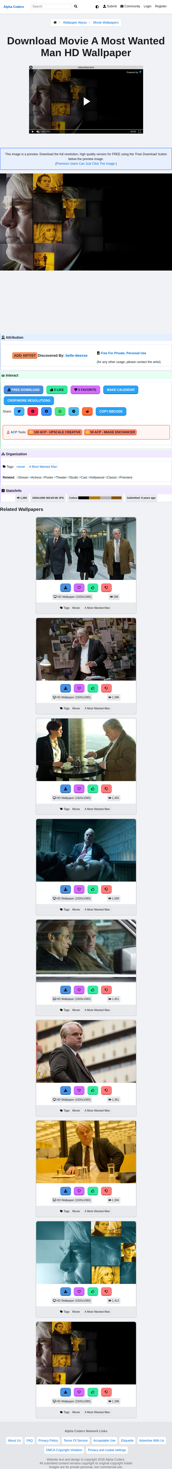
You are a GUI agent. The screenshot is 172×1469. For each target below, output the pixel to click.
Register (161, 6)
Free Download (23, 390)
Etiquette (127, 1440)
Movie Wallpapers (106, 22)
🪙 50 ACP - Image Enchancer (110, 432)
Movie (76, 607)
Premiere (125, 477)
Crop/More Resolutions (28, 400)
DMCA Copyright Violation (64, 1450)
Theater (61, 477)
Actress (35, 477)
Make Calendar (121, 390)
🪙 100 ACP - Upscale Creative (55, 432)
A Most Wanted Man (43, 467)
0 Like (57, 390)
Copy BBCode (111, 411)
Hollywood (96, 477)
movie (21, 467)
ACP (14, 432)
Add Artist (25, 355)
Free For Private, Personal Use (123, 353)
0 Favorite (85, 390)
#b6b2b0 (105, 497)
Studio (73, 477)
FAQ (30, 1440)
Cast (83, 477)
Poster (48, 477)
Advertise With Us (151, 1440)
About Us (14, 1440)
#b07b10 (94, 497)
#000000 (83, 497)
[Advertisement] (86, 302)
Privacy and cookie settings (107, 1450)
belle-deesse (77, 355)
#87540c (116, 497)
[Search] (76, 6)
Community (130, 6)
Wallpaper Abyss (75, 22)
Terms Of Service (76, 1440)
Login (147, 6)
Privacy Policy (48, 1440)
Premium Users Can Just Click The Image (85, 163)
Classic (111, 477)
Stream (23, 477)
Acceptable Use (104, 1440)
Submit (110, 6)
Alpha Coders (14, 7)
